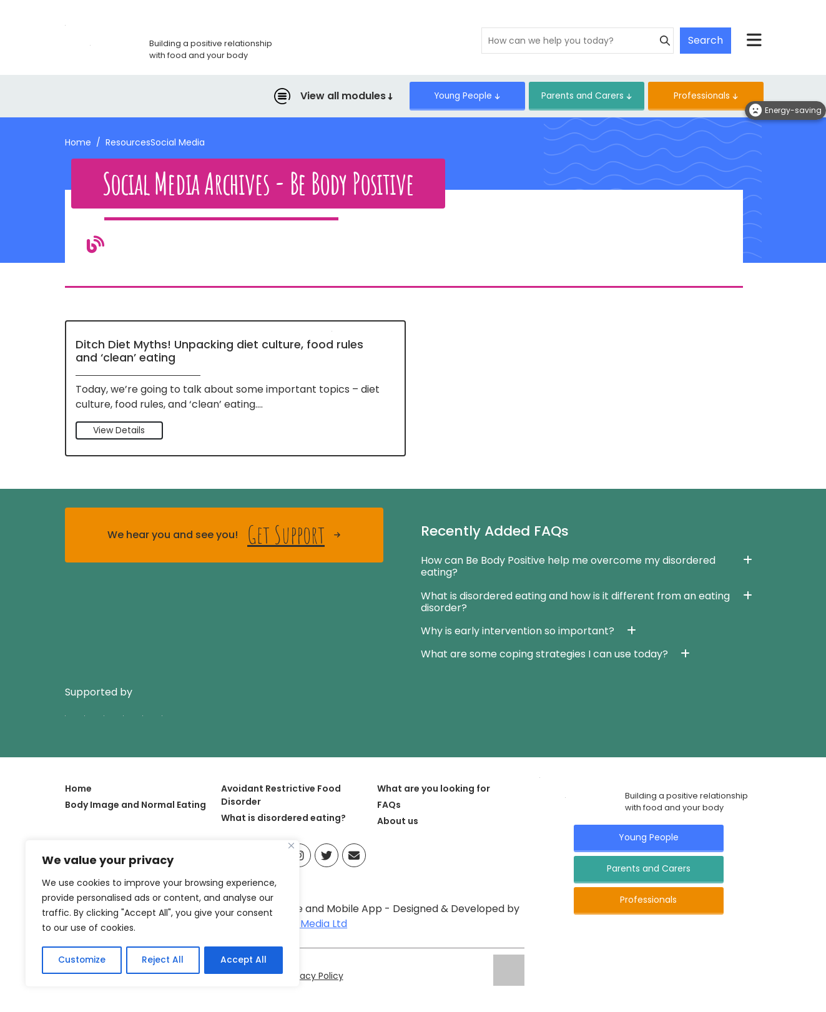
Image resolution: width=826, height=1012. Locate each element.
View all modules (318, 96)
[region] (162, 914)
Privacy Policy (315, 977)
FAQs (389, 805)
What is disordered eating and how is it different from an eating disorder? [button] (575, 602)
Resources (128, 143)
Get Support (286, 536)
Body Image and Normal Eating (135, 805)
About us (397, 821)
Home (78, 143)
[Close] (291, 847)
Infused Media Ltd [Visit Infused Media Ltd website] (304, 925)
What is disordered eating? (283, 818)
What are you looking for (433, 789)
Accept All (243, 960)
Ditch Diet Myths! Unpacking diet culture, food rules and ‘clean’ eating (219, 351)
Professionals (697, 96)
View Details (119, 431)
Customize (81, 960)
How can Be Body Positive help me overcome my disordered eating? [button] (568, 567)
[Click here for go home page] (65, 24)
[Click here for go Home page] (539, 777)
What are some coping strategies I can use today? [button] (544, 654)
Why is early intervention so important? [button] (517, 631)
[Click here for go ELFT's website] (508, 971)
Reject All (163, 960)
